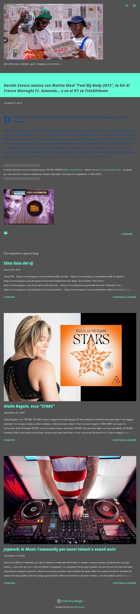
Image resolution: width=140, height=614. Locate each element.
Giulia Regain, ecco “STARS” (29, 406)
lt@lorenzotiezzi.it (72, 169)
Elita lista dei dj (18, 263)
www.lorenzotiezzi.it (109, 169)
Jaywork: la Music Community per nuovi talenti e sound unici (60, 549)
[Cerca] (127, 5)
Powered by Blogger (70, 600)
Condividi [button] (126, 233)
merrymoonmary (78, 607)
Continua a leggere (124, 297)
